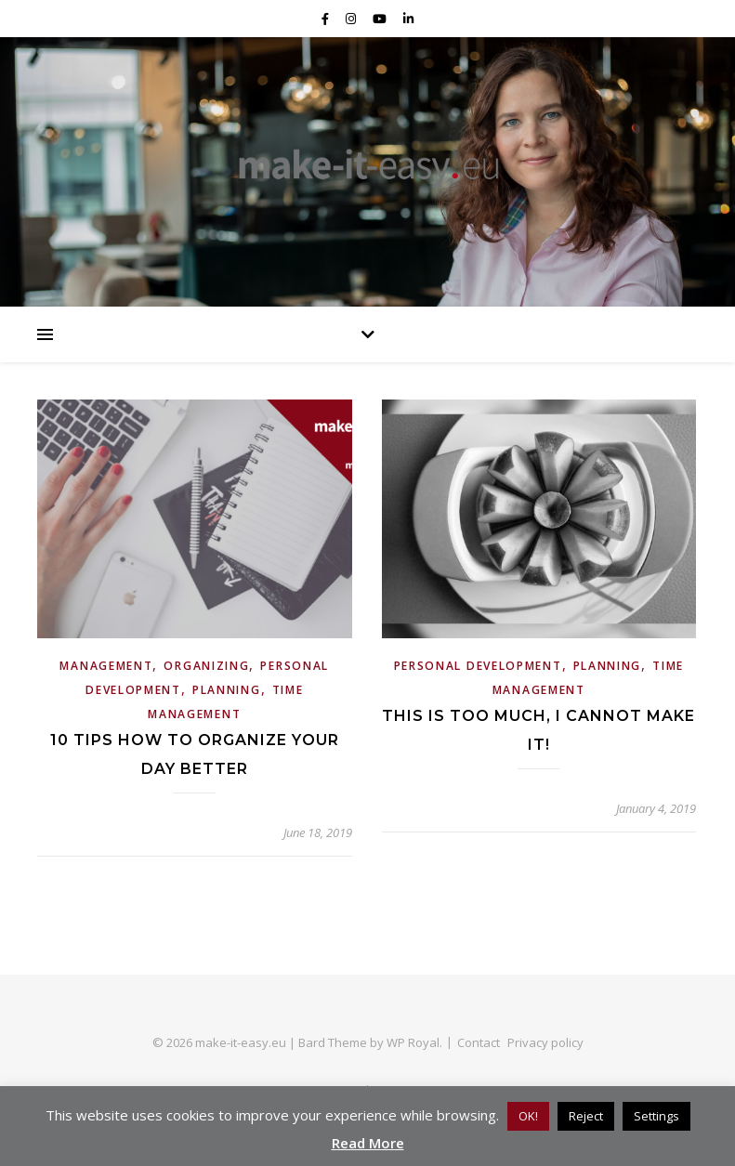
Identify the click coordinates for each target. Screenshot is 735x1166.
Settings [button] (656, 1115)
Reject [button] (586, 1115)
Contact (478, 1042)
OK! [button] (528, 1115)
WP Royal (413, 1042)
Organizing (206, 666)
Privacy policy (545, 1042)
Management (105, 666)
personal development (478, 666)
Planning (226, 690)
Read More (368, 1142)
